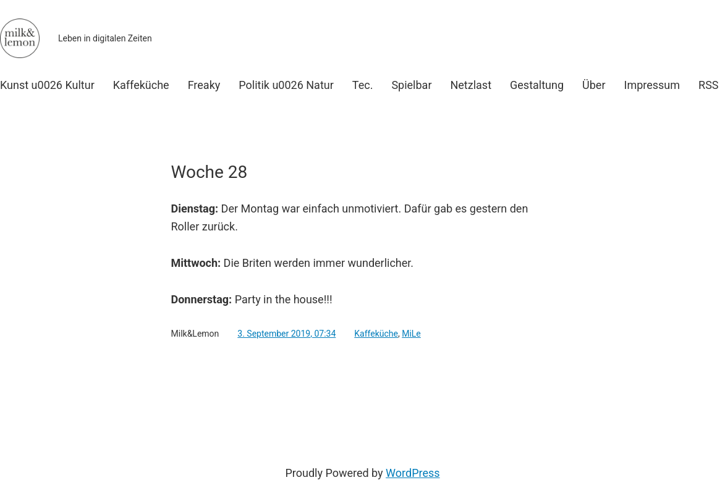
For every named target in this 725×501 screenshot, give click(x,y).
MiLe (411, 334)
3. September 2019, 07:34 (286, 334)
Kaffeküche (376, 334)
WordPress (412, 472)
